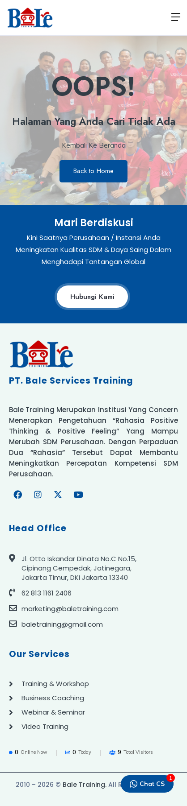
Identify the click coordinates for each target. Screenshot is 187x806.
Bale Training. (84, 784)
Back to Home (93, 171)
